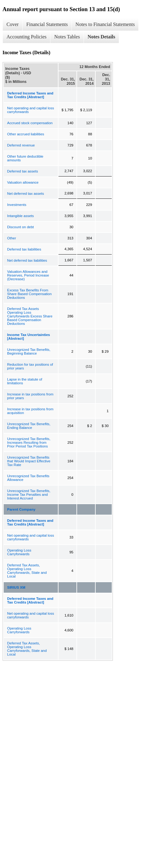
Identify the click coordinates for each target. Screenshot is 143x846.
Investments (16, 205)
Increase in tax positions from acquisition (30, 411)
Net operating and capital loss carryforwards (30, 110)
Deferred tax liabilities (24, 249)
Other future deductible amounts (25, 158)
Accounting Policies (26, 36)
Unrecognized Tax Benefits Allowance (28, 478)
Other (11, 238)
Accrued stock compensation (30, 123)
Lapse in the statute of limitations (24, 381)
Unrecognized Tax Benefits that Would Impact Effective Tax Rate (28, 461)
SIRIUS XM (16, 587)
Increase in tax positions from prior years (30, 396)
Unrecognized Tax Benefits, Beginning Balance (28, 351)
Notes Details (101, 36)
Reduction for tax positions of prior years (30, 366)
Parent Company (21, 509)
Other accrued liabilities (25, 134)
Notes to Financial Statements (105, 24)
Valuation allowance (22, 182)
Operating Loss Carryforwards (19, 552)
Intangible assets (20, 216)
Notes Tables (67, 36)
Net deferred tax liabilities (27, 260)
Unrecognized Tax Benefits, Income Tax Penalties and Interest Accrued (28, 494)
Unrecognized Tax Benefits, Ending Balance (28, 426)
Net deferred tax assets (25, 193)
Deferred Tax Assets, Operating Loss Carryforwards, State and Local (27, 570)
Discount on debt (20, 227)
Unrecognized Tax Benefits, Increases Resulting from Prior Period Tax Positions (28, 442)
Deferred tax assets (22, 171)
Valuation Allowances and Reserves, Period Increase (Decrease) (28, 275)
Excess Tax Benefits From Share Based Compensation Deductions (29, 293)
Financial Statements (47, 24)
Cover (12, 24)
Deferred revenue (21, 145)
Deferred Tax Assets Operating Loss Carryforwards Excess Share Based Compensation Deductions (29, 316)
